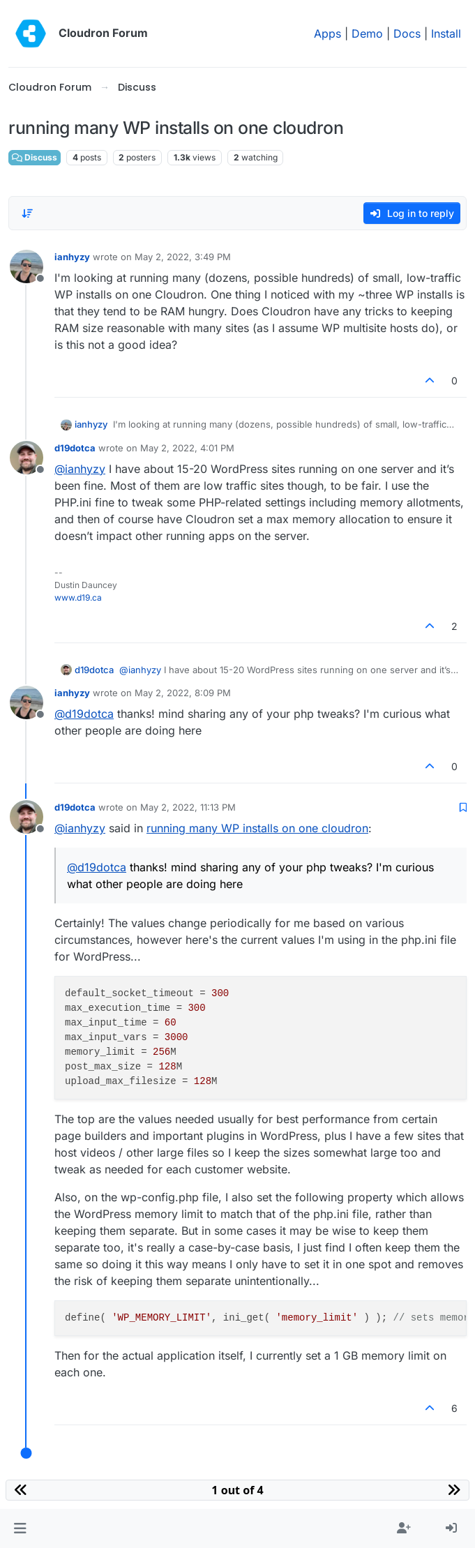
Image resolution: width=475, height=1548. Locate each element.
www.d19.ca (78, 597)
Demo (367, 33)
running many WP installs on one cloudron (257, 828)
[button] (20, 1528)
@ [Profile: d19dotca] (84, 714)
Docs (407, 33)
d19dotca (75, 447)
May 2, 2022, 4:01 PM (187, 447)
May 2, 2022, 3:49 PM (183, 256)
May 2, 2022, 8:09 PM (183, 692)
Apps (327, 33)
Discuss (34, 157)
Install (446, 33)
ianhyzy (72, 256)
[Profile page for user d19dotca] (26, 457)
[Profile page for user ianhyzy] (26, 266)
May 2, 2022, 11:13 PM (188, 807)
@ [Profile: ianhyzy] (79, 469)
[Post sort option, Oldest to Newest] (27, 213)
